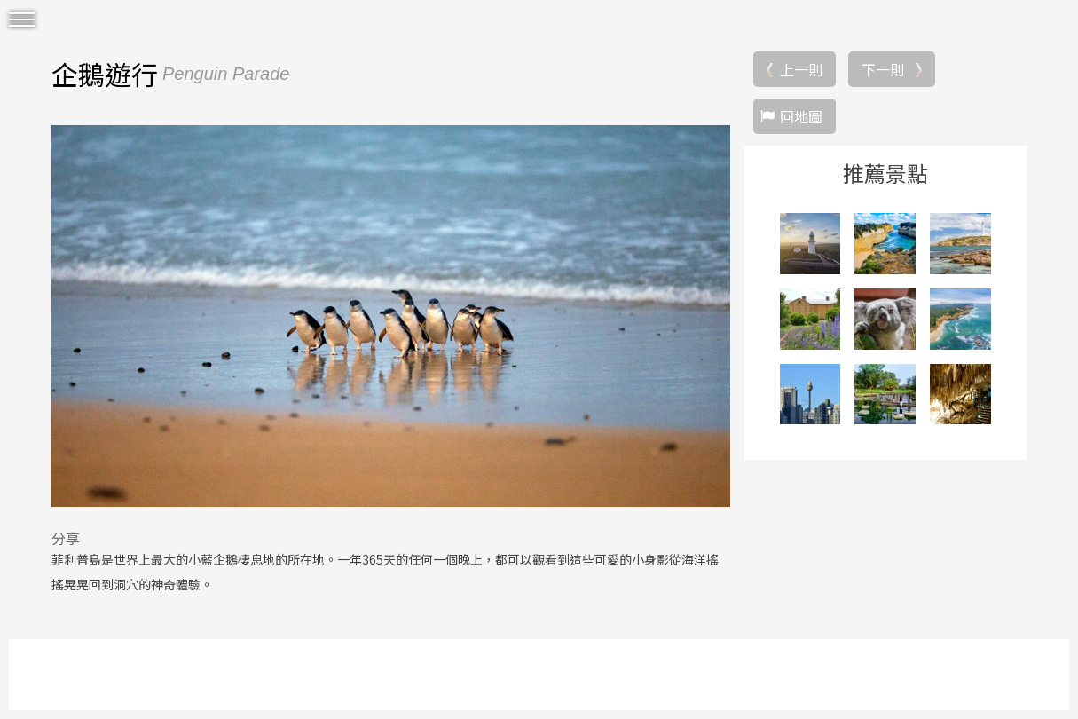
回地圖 (801, 116)
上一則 (801, 69)
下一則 (883, 69)
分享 (65, 538)
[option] (390, 316)
